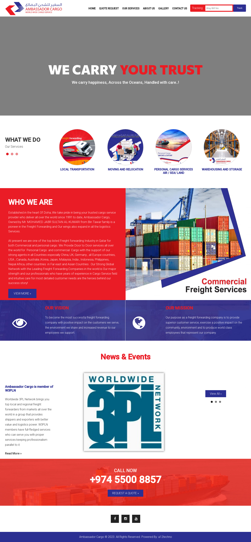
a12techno (165, 537)
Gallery (163, 8)
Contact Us (179, 8)
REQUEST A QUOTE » (125, 493)
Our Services (130, 8)
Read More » (13, 453)
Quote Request (109, 8)
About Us (149, 8)
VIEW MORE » (22, 293)
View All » (216, 393)
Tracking (197, 8)
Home (92, 8)
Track (239, 8)
